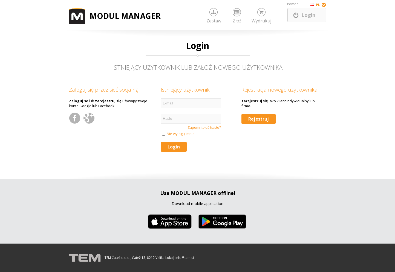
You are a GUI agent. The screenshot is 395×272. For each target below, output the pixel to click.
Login (308, 15)
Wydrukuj (261, 21)
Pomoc (292, 4)
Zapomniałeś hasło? (204, 127)
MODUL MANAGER (125, 16)
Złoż (237, 21)
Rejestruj (258, 119)
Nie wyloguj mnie (181, 133)
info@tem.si (184, 257)
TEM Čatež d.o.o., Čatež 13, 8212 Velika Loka (139, 257)
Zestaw (213, 21)
